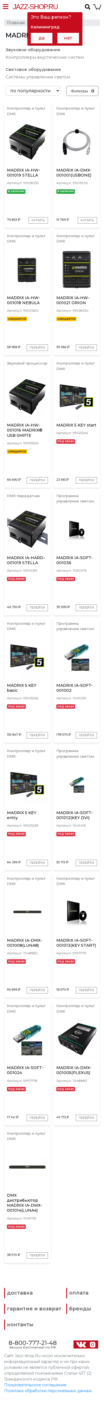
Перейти (37, 348)
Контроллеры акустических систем (45, 57)
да (42, 38)
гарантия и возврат (34, 1317)
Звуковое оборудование (33, 49)
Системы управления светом (38, 77)
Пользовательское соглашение (35, 1393)
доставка (20, 1301)
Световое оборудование (33, 69)
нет (68, 38)
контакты (20, 1333)
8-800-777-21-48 (33, 1351)
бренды (80, 1317)
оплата (78, 1301)
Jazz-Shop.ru (35, 7)
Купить (38, 220)
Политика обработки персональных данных (48, 1399)
